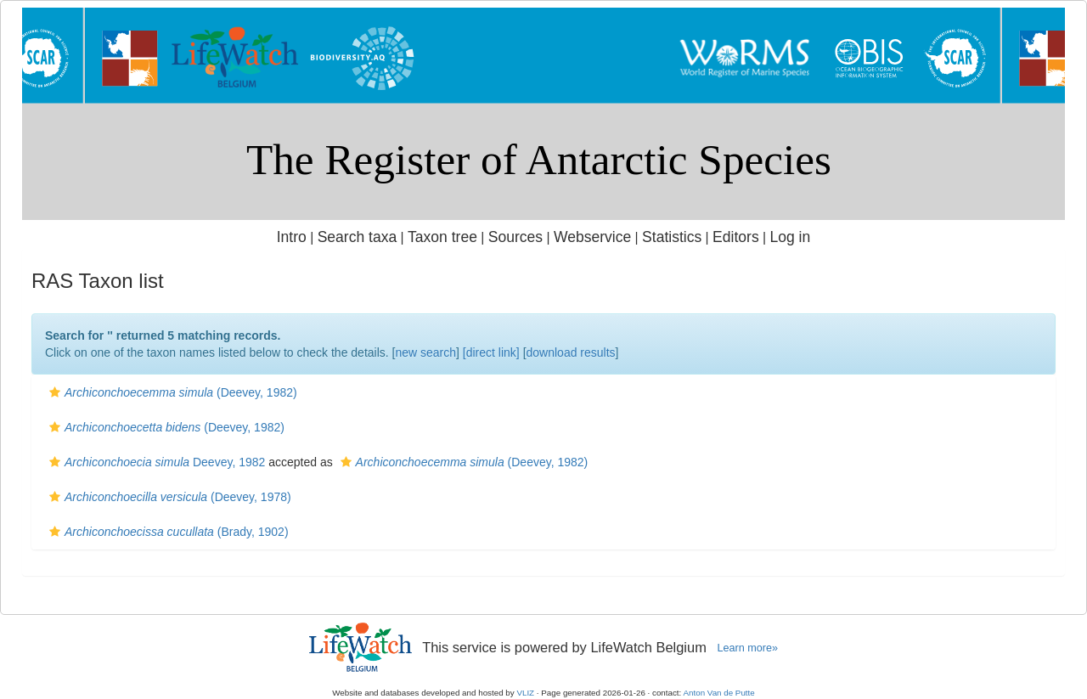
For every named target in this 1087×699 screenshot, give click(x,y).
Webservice (592, 236)
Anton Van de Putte (719, 692)
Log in (789, 236)
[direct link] (491, 352)
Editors (735, 236)
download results (571, 352)
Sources (515, 236)
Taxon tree (442, 236)
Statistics (671, 236)
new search (425, 352)
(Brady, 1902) (167, 531)
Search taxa (357, 236)
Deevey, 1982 (155, 462)
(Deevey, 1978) (168, 497)
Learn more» (747, 648)
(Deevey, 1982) (171, 392)
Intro (292, 236)
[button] (55, 392)
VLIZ (525, 692)
